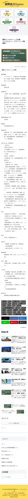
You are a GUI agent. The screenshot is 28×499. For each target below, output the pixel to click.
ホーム (3, 444)
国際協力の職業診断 (6, 462)
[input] (14, 477)
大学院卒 (18, 305)
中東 (14, 312)
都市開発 (9, 312)
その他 (4, 305)
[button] (22, 322)
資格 (9, 303)
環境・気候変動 (15, 301)
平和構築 (14, 303)
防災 (18, 312)
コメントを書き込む (14, 423)
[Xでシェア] (5, 318)
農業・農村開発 (21, 303)
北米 (22, 312)
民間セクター (22, 309)
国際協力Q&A (5, 458)
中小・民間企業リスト (7, 454)
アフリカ (15, 309)
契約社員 (9, 309)
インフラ (4, 314)
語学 (9, 301)
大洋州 (10, 314)
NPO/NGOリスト (6, 451)
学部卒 (9, 305)
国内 (13, 305)
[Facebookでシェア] (14, 318)
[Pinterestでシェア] (14, 322)
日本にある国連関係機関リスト (9, 447)
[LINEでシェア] (5, 322)
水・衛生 (4, 301)
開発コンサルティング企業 (8, 307)
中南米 (4, 312)
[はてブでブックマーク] (22, 318)
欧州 (23, 314)
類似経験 (23, 301)
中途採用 (17, 307)
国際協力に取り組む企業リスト (9, 465)
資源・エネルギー (17, 314)
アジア (4, 309)
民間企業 (23, 307)
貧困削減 (4, 303)
